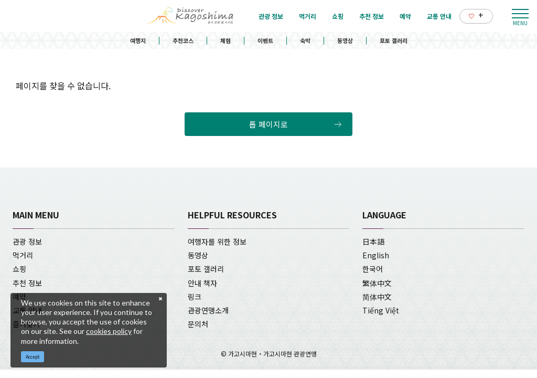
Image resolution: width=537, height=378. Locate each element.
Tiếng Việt (380, 310)
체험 (225, 40)
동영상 (345, 40)
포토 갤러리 (393, 40)
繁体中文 (377, 283)
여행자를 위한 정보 (217, 241)
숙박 (305, 40)
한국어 (372, 269)
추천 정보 (27, 283)
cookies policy (109, 331)
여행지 (138, 40)
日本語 (373, 241)
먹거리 (23, 255)
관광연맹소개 (208, 310)
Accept (33, 356)
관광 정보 (27, 241)
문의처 (198, 324)
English (375, 255)
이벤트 (265, 40)
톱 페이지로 (268, 124)
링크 (194, 296)
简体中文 (377, 296)
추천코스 (183, 40)
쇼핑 (19, 269)
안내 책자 (202, 283)
